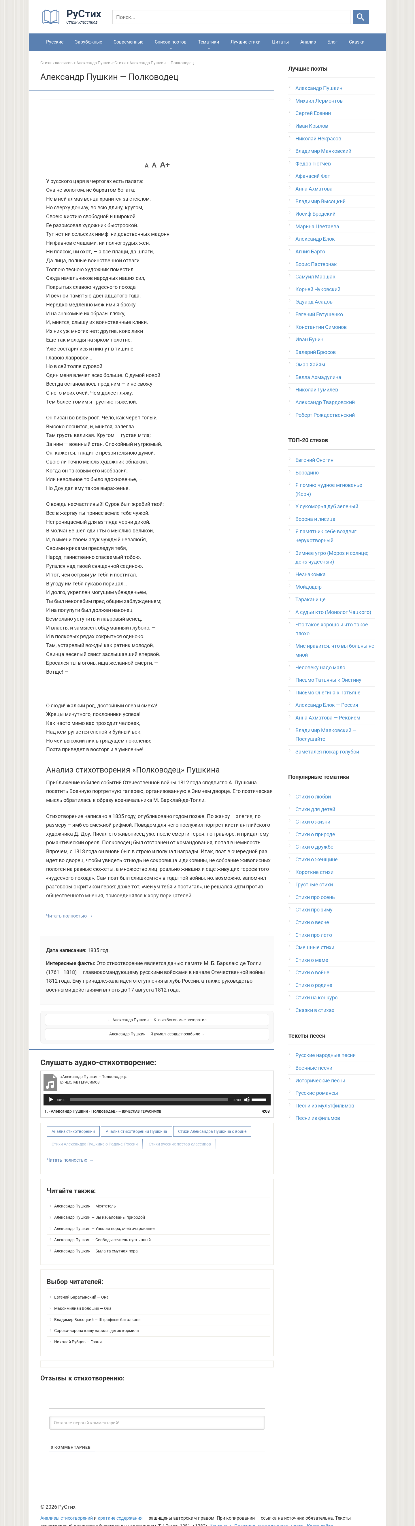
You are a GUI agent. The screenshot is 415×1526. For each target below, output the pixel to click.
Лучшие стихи (246, 42)
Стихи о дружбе (314, 847)
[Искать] (361, 17)
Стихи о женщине (316, 859)
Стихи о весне (312, 922)
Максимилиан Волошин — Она (83, 1294)
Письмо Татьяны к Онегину (328, 680)
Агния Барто (310, 251)
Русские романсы (316, 1093)
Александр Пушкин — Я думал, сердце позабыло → (214, 1020)
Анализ (308, 42)
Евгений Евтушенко (319, 314)
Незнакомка (310, 574)
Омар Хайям (310, 364)
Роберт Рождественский (325, 415)
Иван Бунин (309, 339)
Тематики (208, 42)
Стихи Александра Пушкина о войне (212, 1117)
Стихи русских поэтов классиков (180, 1129)
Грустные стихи (314, 884)
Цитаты (280, 42)
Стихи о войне (312, 972)
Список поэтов (170, 42)
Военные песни (313, 1068)
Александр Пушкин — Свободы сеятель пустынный (102, 1225)
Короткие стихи (314, 872)
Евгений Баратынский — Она (81, 1282)
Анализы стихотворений (66, 1504)
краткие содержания (120, 1504)
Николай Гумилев (316, 390)
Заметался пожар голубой (327, 752)
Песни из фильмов (317, 1118)
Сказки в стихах (314, 1010)
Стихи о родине (313, 985)
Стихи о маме (311, 960)
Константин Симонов (321, 327)
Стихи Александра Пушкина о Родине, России (95, 1129)
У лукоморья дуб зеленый (326, 506)
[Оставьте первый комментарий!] (157, 1408)
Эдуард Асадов (314, 302)
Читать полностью (66, 916)
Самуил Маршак (315, 277)
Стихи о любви (313, 797)
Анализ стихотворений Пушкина (136, 1117)
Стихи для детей (315, 809)
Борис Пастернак (316, 264)
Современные (128, 42)
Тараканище (310, 599)
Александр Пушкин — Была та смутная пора (96, 1236)
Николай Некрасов (318, 138)
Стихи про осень (315, 897)
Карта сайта (320, 1511)
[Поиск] (231, 17)
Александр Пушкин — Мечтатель (85, 1192)
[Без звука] (247, 1085)
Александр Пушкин (318, 88)
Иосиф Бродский (315, 214)
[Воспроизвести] (51, 1085)
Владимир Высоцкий (320, 201)
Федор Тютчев (313, 164)
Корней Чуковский (317, 289)
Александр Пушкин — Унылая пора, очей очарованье (104, 1214)
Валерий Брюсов (315, 352)
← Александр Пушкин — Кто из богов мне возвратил (100, 1020)
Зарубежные (88, 42)
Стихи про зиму (314, 910)
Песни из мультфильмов (324, 1106)
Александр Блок (315, 239)
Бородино (307, 473)
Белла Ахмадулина (318, 377)
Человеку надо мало (320, 667)
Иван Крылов (311, 126)
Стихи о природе (315, 834)
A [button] (146, 165)
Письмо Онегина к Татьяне (328, 692)
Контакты (220, 1511)
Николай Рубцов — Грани (78, 1327)
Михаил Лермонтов (319, 101)
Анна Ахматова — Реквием (327, 718)
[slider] (149, 1085)
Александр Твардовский (325, 402)
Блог (332, 42)
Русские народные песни (325, 1055)
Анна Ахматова (314, 189)
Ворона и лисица (315, 519)
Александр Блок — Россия (326, 705)
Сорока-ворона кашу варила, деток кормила (96, 1316)
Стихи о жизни (312, 822)
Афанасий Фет (312, 176)
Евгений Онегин (314, 460)
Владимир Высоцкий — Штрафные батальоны (98, 1305)
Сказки (357, 42)
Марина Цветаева (317, 226)
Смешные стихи (314, 947)
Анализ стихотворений (73, 1117)
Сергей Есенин (313, 113)
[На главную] (73, 23)
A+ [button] (165, 164)
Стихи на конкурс (316, 997)
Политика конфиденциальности (268, 1511)
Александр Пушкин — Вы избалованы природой (99, 1203)
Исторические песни (320, 1080)
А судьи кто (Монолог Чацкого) (333, 612)
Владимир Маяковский (323, 151)
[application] (157, 1085)
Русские (54, 42)
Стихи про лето (313, 935)
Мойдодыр (308, 587)
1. (102, 1096)
